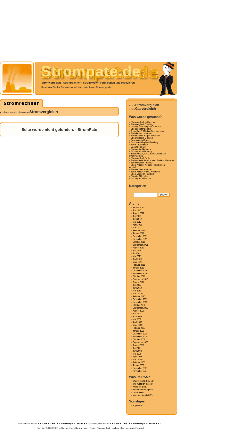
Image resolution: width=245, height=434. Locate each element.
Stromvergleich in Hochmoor (144, 122)
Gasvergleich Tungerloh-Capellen (146, 127)
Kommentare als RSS (143, 395)
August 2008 (138, 345)
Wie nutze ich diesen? (143, 384)
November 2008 (140, 336)
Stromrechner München (141, 169)
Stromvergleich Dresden (142, 138)
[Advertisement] (78, 28)
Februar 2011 (139, 265)
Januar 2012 (138, 233)
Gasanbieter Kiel (138, 147)
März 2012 (137, 228)
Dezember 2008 (140, 334)
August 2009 (138, 311)
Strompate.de (91, 71)
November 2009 (140, 302)
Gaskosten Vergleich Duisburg (144, 142)
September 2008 (140, 342)
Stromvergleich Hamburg (108, 428)
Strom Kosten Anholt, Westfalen (145, 172)
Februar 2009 (139, 328)
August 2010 (138, 282)
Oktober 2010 (139, 276)
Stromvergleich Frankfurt (142, 163)
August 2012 (138, 213)
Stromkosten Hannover (141, 133)
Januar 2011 (138, 268)
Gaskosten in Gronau (140, 140)
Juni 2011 (137, 253)
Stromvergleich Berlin (140, 158)
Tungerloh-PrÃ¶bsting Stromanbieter (147, 131)
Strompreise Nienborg (141, 149)
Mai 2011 (137, 256)
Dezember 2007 (140, 368)
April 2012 (137, 225)
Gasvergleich (145, 108)
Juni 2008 (137, 351)
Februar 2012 (139, 230)
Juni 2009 (137, 316)
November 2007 (140, 371)
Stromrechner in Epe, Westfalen (145, 136)
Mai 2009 (137, 319)
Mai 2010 (137, 291)
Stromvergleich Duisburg (142, 124)
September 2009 (140, 308)
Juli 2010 (137, 285)
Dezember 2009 (140, 299)
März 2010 (137, 293)
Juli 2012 (137, 216)
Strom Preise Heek (139, 145)
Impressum (138, 405)
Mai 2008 (137, 354)
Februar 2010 (139, 296)
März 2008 (137, 359)
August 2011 (138, 248)
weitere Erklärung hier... (143, 390)
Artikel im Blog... (140, 387)
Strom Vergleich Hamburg (142, 174)
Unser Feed (138, 392)
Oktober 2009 (139, 305)
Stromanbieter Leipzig (141, 129)
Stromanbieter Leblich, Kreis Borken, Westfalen (152, 160)
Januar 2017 (138, 207)
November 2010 (140, 273)
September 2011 (140, 245)
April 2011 (137, 259)
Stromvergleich (43, 112)
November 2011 (140, 239)
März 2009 (137, 325)
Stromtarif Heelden (139, 176)
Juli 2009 (137, 314)
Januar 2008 (138, 365)
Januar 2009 (138, 331)
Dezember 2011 (140, 236)
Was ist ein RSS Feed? (143, 381)
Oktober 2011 (139, 242)
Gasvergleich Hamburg (141, 151)
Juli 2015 (137, 210)
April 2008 (137, 357)
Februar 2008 (139, 362)
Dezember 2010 (140, 271)
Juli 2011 (137, 250)
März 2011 (137, 262)
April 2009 (137, 322)
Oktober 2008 (139, 339)
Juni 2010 (137, 288)
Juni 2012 (137, 219)
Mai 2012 (137, 222)
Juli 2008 (137, 348)
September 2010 (140, 279)
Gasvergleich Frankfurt (141, 178)
